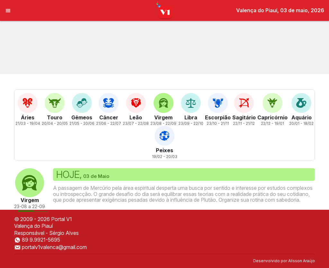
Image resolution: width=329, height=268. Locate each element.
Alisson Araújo (301, 260)
